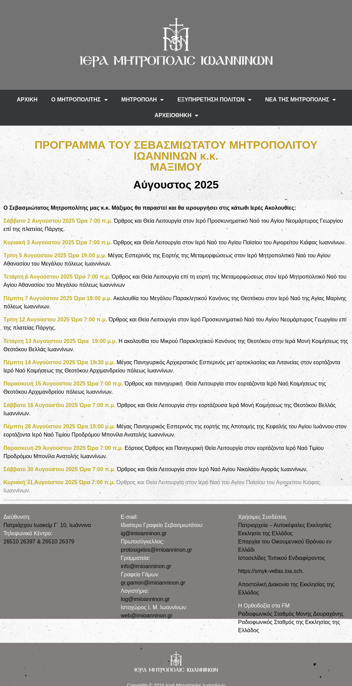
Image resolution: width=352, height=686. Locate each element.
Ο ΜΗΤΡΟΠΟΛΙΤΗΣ (79, 100)
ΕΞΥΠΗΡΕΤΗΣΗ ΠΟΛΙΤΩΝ (214, 100)
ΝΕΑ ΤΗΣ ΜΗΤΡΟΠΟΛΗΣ (300, 100)
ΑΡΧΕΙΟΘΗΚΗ (176, 115)
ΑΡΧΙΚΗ (27, 99)
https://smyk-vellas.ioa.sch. (271, 571)
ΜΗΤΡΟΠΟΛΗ (142, 100)
